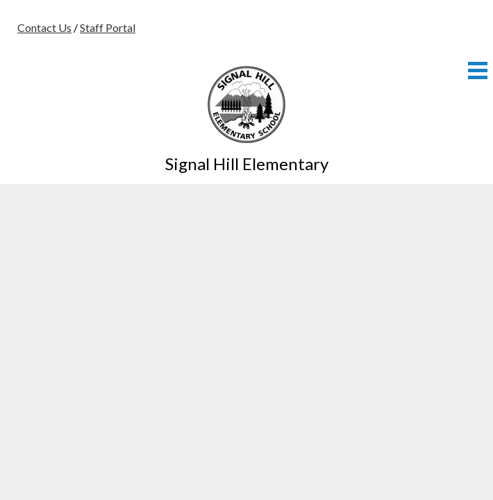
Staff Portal (107, 27)
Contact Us (44, 27)
